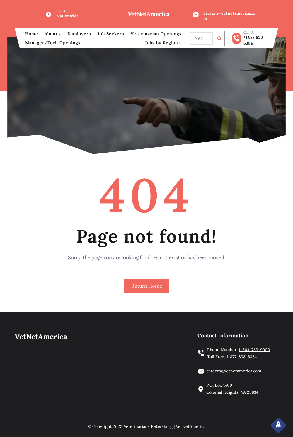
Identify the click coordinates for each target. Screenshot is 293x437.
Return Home (146, 286)
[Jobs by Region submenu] (180, 43)
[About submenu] (60, 34)
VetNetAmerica (149, 14)
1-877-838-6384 (241, 356)
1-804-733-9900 (254, 349)
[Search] (219, 38)
